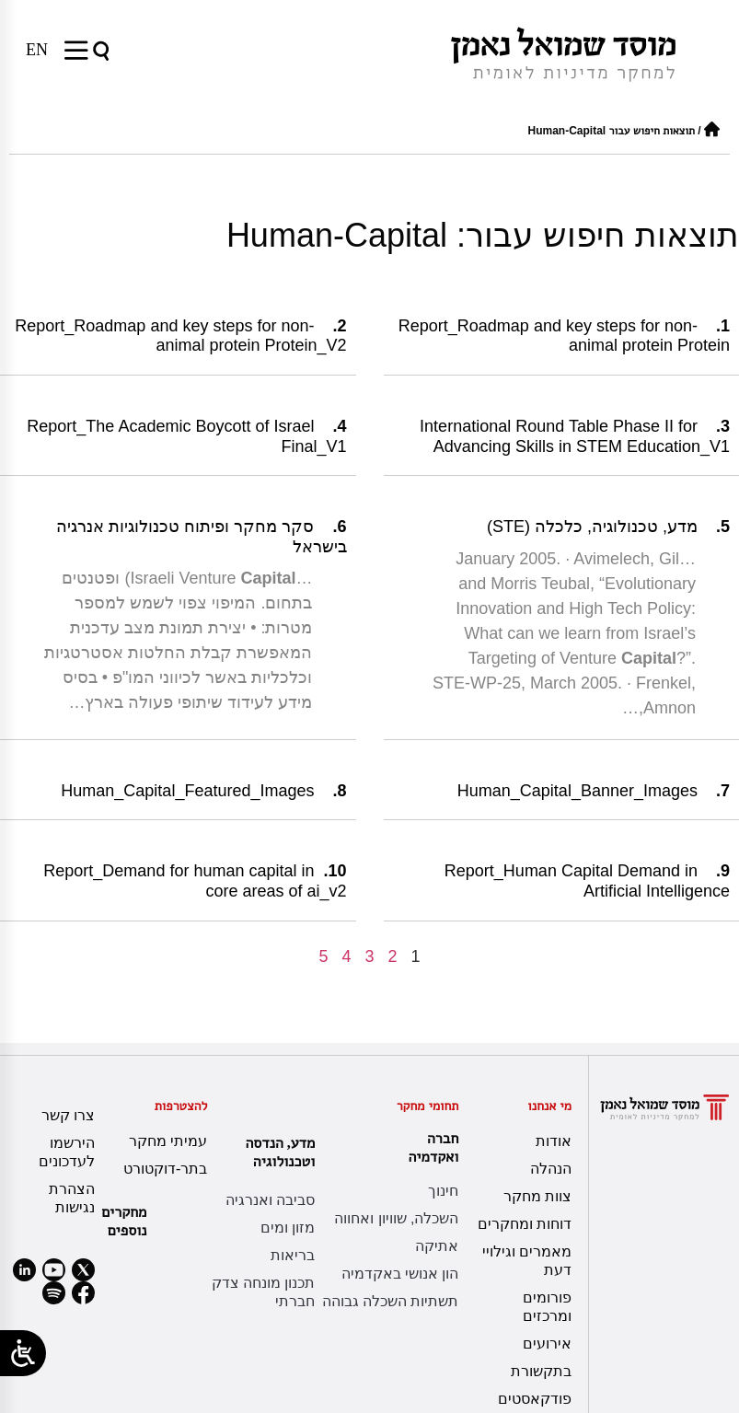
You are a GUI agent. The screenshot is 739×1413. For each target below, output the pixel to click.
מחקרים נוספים (123, 1221)
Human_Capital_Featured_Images (187, 791)
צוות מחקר (537, 1196)
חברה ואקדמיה (429, 1147)
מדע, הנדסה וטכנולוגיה (276, 1152)
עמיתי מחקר (168, 1141)
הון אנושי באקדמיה (400, 1273)
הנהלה (551, 1168)
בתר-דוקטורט (165, 1168)
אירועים (547, 1343)
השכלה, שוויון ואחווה (396, 1218)
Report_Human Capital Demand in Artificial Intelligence (587, 881)
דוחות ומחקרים (525, 1224)
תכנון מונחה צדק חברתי (264, 1292)
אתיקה (436, 1246)
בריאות (293, 1255)
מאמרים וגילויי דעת (527, 1261)
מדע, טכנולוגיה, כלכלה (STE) (592, 526)
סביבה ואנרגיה (270, 1200)
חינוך (443, 1191)
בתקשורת (541, 1371)
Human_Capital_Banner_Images (577, 791)
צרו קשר (68, 1115)
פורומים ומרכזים (547, 1307)
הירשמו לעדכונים (67, 1152)
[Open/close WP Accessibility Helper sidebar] (23, 1353)
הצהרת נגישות (72, 1198)
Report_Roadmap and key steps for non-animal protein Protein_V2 (180, 336)
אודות (554, 1141)
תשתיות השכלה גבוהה (390, 1301)
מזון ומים (287, 1227)
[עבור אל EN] (37, 50)
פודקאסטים (535, 1399)
